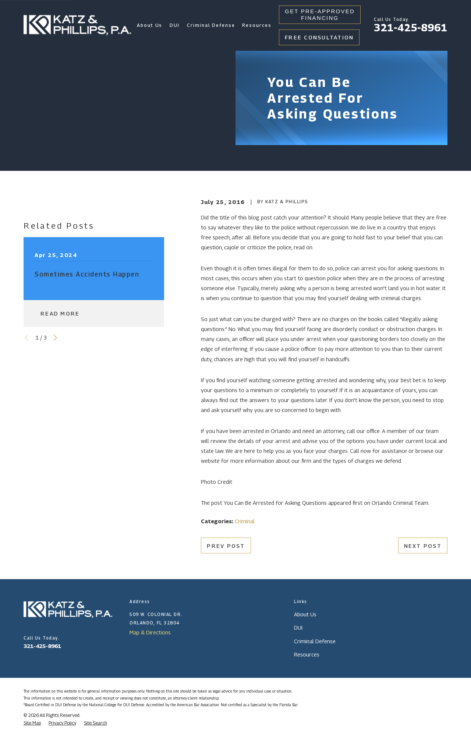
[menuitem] (32, 723)
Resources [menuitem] (257, 25)
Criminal (245, 521)
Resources (306, 654)
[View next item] (55, 338)
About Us (305, 614)
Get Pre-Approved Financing (320, 14)
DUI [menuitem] (175, 25)
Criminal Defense (315, 641)
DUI (298, 627)
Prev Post (226, 545)
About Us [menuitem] (150, 25)
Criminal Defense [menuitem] (211, 25)
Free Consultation (319, 37)
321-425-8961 (410, 27)
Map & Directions (150, 632)
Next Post (423, 545)
